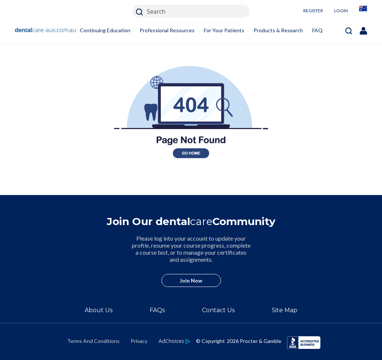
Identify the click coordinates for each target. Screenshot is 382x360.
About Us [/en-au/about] (98, 310)
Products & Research (278, 30)
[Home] (45, 30)
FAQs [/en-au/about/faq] (157, 310)
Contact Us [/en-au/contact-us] (218, 310)
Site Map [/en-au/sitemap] (284, 310)
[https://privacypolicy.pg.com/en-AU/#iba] (174, 341)
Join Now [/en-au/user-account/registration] (191, 280)
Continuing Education (105, 30)
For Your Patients (224, 30)
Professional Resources (167, 30)
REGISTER (313, 10)
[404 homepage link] (191, 190)
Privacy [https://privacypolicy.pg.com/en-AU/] (139, 341)
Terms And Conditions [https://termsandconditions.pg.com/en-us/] (93, 341)
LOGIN (341, 10)
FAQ (317, 30)
